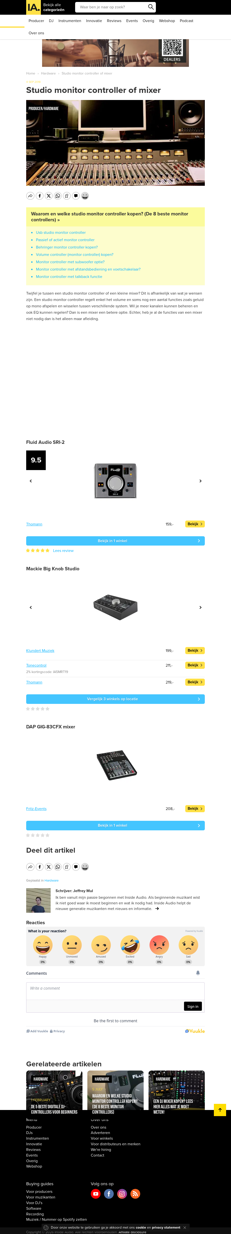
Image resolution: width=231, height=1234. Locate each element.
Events (132, 20)
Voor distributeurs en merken (115, 1140)
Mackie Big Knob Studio (52, 569)
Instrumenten (69, 20)
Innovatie (94, 20)
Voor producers (39, 1188)
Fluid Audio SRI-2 (45, 442)
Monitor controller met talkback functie (69, 276)
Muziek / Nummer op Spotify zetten (56, 1216)
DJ (51, 20)
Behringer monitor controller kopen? (67, 247)
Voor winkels (102, 1135)
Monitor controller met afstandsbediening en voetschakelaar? (88, 269)
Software (33, 1205)
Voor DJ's (34, 1199)
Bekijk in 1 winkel (112, 540)
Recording (35, 1210)
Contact (97, 1152)
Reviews (114, 20)
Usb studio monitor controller (61, 232)
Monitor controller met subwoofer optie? (70, 262)
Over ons (36, 33)
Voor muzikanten (40, 1194)
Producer (36, 20)
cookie (141, 1227)
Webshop (167, 20)
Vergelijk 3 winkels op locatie (112, 699)
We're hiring (101, 1146)
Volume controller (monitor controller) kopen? (74, 254)
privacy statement (166, 1227)
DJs (29, 1129)
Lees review (63, 550)
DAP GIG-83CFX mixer (50, 727)
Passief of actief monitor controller (65, 239)
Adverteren (100, 1129)
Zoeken (151, 7)
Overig (148, 20)
